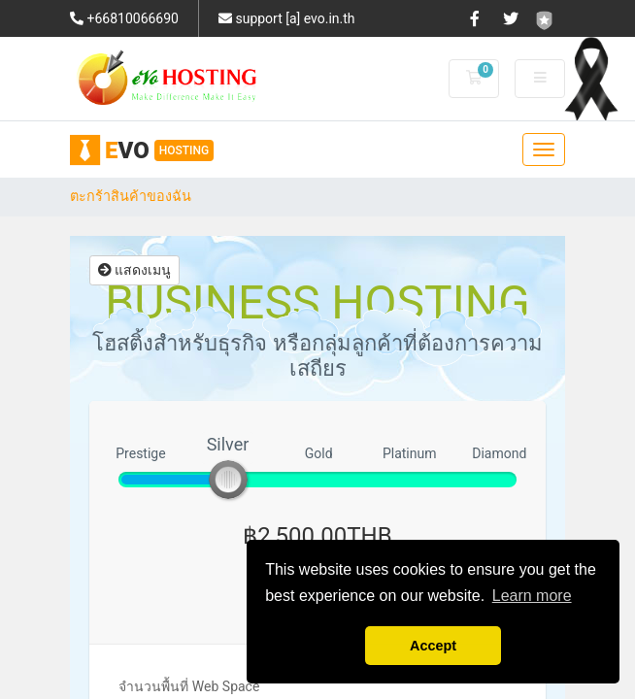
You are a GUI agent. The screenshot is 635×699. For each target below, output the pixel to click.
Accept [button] (433, 645)
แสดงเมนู (134, 270)
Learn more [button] (532, 595)
